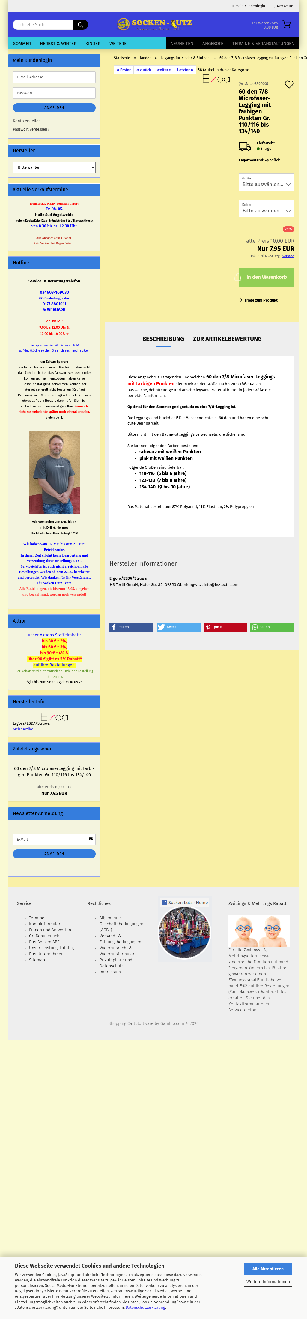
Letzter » (185, 70)
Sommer (22, 43)
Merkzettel (284, 6)
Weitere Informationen (268, 1281)
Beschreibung (163, 338)
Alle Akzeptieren (268, 1269)
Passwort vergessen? (31, 129)
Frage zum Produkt (261, 300)
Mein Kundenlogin (249, 6)
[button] (131, 627)
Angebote (212, 43)
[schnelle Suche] (80, 25)
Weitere (118, 43)
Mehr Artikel (23, 729)
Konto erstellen (27, 121)
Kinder (92, 43)
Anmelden (54, 108)
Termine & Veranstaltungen (263, 43)
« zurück (143, 70)
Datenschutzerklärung (145, 1307)
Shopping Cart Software (131, 1023)
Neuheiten (182, 43)
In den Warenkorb (263, 276)
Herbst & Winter (58, 43)
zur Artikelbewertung (227, 338)
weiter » (164, 70)
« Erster (124, 70)
